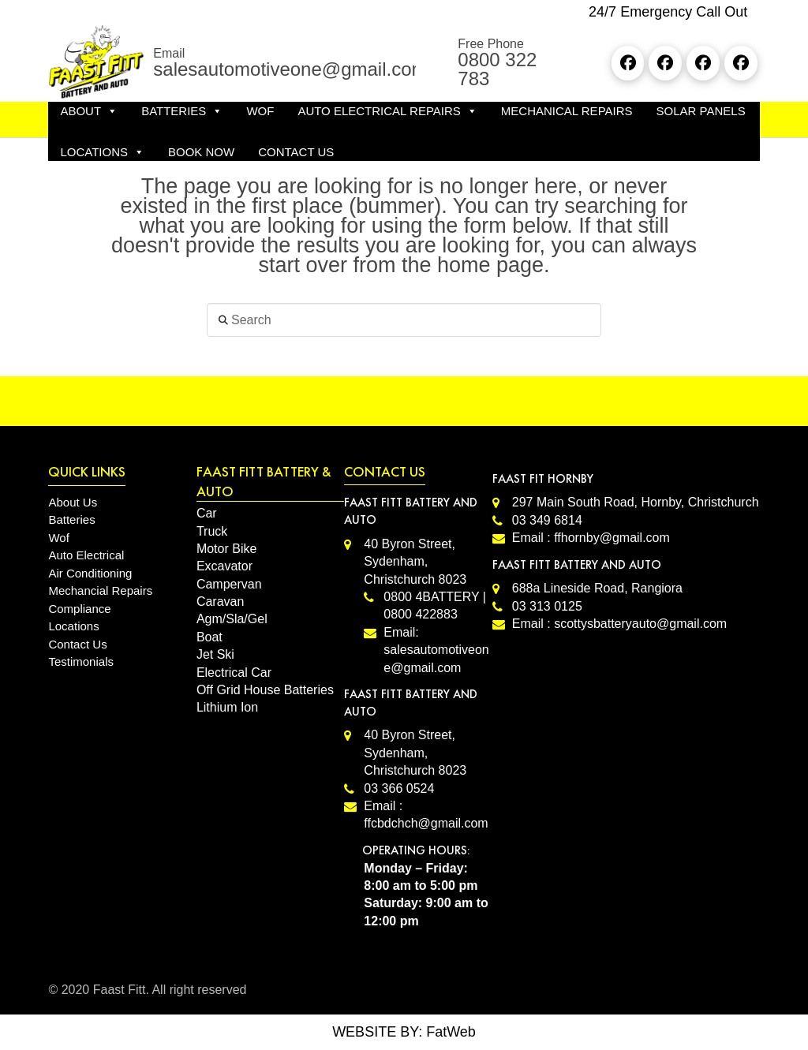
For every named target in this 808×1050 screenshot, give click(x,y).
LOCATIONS (102, 152)
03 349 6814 (547, 520)
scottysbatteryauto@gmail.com (640, 623)
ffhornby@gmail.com (612, 537)
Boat (209, 637)
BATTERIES (182, 111)
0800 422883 (420, 614)
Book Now (201, 152)
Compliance (79, 608)
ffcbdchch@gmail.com (426, 823)
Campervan (229, 584)
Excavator (224, 566)
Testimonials (81, 661)
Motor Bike (226, 548)
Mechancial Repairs (100, 590)
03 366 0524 (399, 788)
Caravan (220, 601)
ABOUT (89, 111)
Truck (211, 531)
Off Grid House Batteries (265, 690)
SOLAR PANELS (701, 111)
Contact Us (77, 644)
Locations (73, 626)
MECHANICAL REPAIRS (567, 111)
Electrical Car (233, 672)
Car (206, 513)
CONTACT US (296, 152)
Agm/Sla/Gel (231, 619)
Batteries (71, 519)
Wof (58, 537)
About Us (72, 502)
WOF (260, 111)
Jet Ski (215, 654)
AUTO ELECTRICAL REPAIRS (387, 111)
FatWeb (451, 1032)
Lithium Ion (227, 707)
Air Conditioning (90, 573)
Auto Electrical (86, 555)
